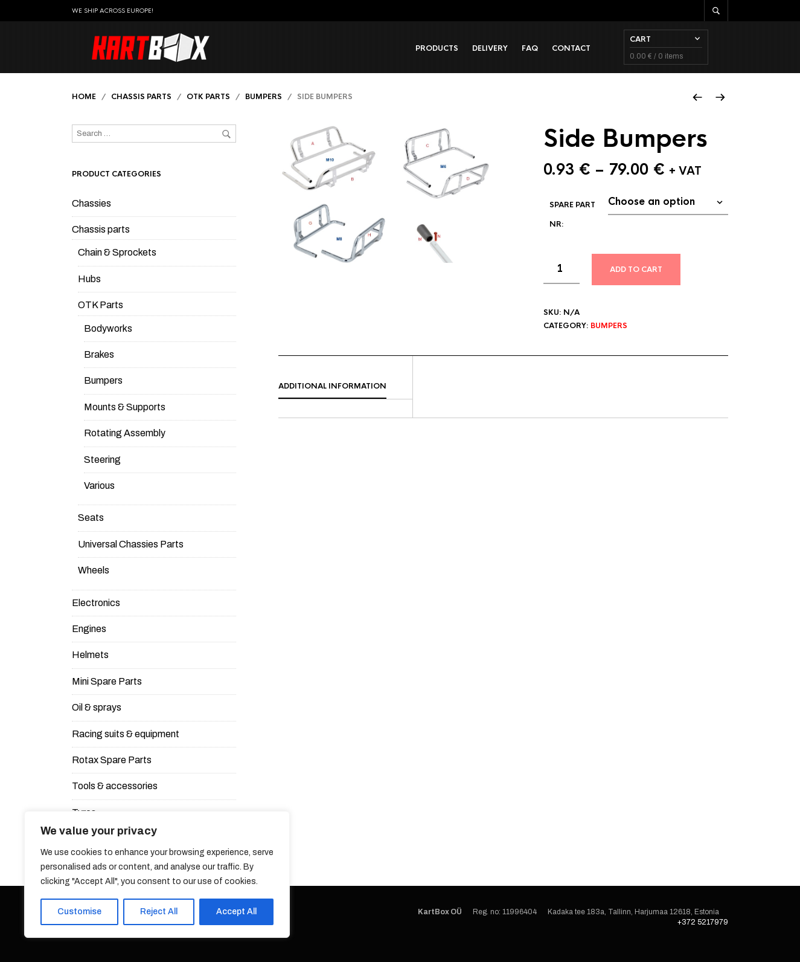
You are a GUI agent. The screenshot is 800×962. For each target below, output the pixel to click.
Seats (91, 531)
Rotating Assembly (124, 447)
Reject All (159, 911)
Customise (79, 911)
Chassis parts (141, 110)
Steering (102, 473)
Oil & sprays (96, 721)
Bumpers (263, 110)
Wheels (93, 584)
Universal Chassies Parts (131, 557)
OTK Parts (208, 110)
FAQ (550, 55)
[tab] (345, 400)
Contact (591, 55)
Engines (89, 642)
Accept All (236, 911)
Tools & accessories (115, 800)
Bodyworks (108, 342)
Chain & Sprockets (117, 266)
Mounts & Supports (124, 420)
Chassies (91, 216)
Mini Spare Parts (107, 694)
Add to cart (636, 283)
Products (456, 55)
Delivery (510, 55)
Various (99, 499)
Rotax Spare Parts (112, 773)
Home (84, 110)
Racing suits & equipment (125, 747)
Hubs (89, 292)
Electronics (96, 616)
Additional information (332, 400)
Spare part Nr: (572, 228)
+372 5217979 (702, 935)
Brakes (99, 368)
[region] (157, 874)
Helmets (90, 668)
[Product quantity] (561, 283)
